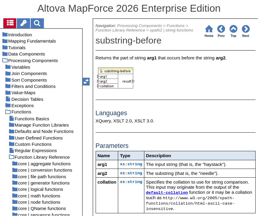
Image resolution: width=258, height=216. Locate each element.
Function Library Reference (120, 30)
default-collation (167, 192)
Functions (175, 25)
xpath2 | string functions (171, 30)
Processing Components (139, 25)
